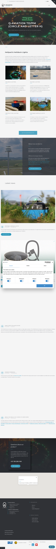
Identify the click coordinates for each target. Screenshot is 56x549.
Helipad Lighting (34, 519)
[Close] (36, 475)
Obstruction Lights (39, 162)
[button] (28, 484)
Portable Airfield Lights (8, 530)
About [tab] (45, 265)
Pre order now (6, 234)
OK (44, 285)
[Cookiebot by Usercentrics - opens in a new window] (46, 262)
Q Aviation (7, 227)
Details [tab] (28, 265)
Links (29, 544)
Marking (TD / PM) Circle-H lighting (38, 161)
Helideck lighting (34, 518)
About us (33, 505)
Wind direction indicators (8, 532)
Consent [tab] (11, 265)
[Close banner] (52, 262)
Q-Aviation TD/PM (13, 34)
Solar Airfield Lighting (7, 534)
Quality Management (35, 508)
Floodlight (33, 162)
